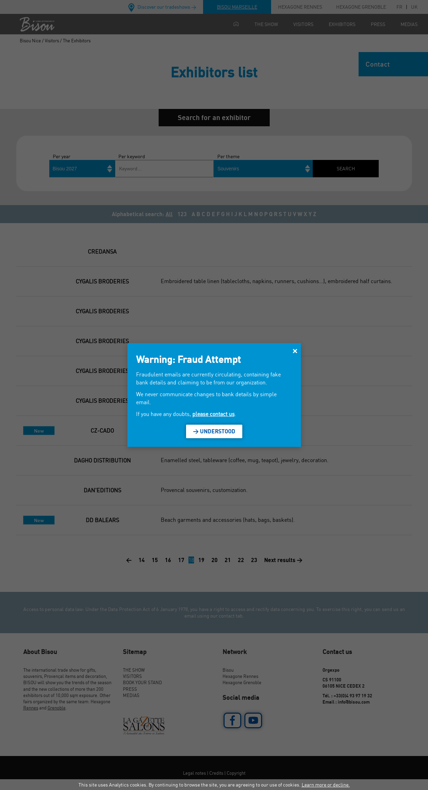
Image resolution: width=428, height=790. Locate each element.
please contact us (213, 413)
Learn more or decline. (326, 785)
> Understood (214, 431)
